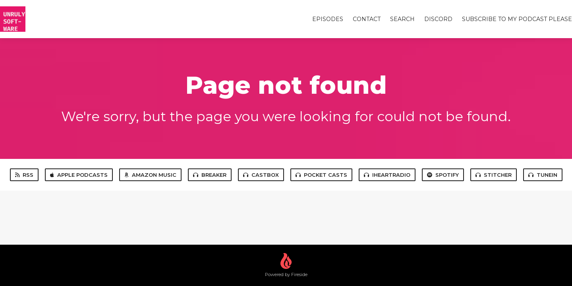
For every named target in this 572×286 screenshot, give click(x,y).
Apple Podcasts (79, 175)
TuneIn (542, 175)
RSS (24, 175)
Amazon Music (150, 175)
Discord (438, 19)
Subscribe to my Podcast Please (517, 19)
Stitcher (493, 175)
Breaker (209, 175)
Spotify (443, 175)
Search (402, 19)
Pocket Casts (321, 175)
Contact (367, 19)
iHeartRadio (387, 175)
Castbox (261, 175)
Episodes (327, 19)
